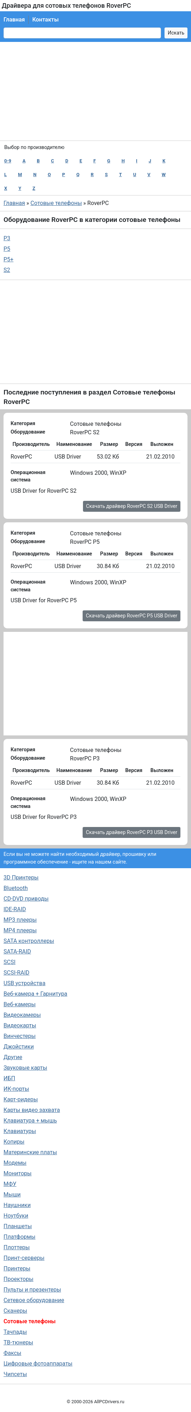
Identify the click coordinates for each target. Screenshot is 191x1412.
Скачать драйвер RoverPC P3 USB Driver (131, 832)
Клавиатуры (20, 1131)
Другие (13, 1057)
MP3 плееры (20, 919)
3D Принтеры (21, 877)
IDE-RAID (15, 909)
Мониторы (17, 1173)
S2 (7, 270)
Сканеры (15, 1310)
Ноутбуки (16, 1215)
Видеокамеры (22, 1015)
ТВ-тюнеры (18, 1342)
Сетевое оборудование (34, 1300)
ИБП (9, 1078)
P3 (7, 238)
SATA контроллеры (29, 941)
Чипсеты (15, 1374)
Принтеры (17, 1268)
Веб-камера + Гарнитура (35, 993)
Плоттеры (17, 1247)
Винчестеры (20, 1036)
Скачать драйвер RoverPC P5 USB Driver (131, 615)
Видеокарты (20, 1025)
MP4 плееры (20, 930)
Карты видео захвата (32, 1110)
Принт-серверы (24, 1258)
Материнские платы (30, 1152)
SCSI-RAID (16, 972)
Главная (14, 19)
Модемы (15, 1162)
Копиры (14, 1141)
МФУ (10, 1184)
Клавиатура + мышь (30, 1120)
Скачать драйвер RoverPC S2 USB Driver (131, 506)
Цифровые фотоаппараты (38, 1363)
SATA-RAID (17, 951)
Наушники (17, 1205)
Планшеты (18, 1226)
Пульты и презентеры (32, 1289)
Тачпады (15, 1332)
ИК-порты (16, 1089)
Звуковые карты (25, 1067)
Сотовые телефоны (56, 203)
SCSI (10, 962)
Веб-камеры (20, 1004)
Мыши (12, 1194)
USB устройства (25, 983)
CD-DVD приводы (26, 898)
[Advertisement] (95, 91)
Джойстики (19, 1046)
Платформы (19, 1236)
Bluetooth (16, 888)
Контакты (45, 19)
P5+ (8, 259)
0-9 (7, 160)
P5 (7, 248)
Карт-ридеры (21, 1099)
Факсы (12, 1353)
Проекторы (19, 1279)
